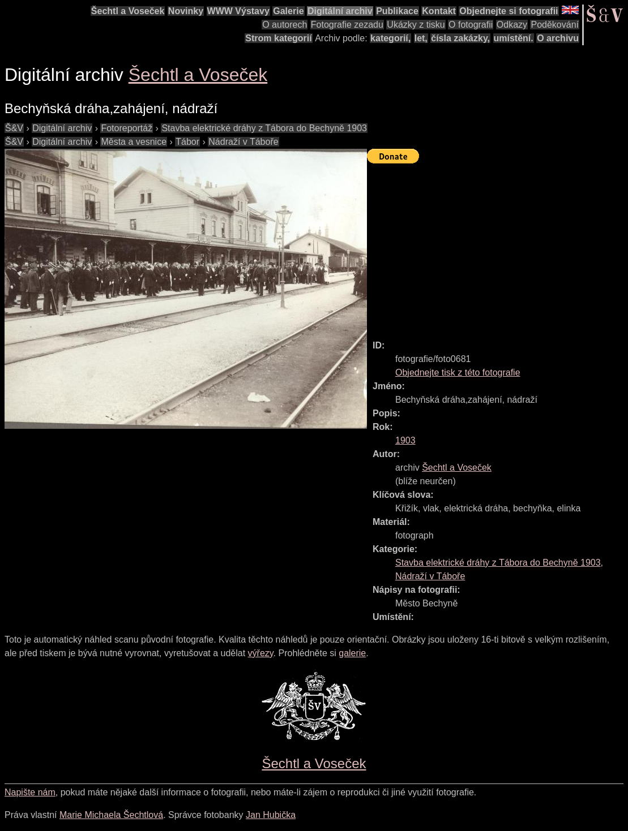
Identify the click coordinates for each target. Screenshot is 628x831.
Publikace (397, 11)
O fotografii (470, 24)
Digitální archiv (340, 11)
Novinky (185, 11)
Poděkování (555, 24)
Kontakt (439, 11)
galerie (352, 653)
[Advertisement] (497, 246)
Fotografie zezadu (347, 24)
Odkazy (512, 24)
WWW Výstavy (238, 11)
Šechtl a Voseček (128, 11)
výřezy (261, 653)
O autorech (284, 24)
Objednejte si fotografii (508, 11)
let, (421, 38)
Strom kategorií (278, 38)
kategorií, (390, 38)
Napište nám (30, 792)
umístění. (513, 38)
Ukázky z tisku (416, 24)
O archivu (558, 38)
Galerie (288, 11)
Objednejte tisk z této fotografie (457, 372)
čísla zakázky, (460, 38)
